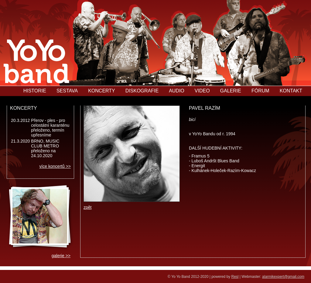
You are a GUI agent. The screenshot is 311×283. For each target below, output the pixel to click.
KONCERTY (101, 90)
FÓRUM (260, 90)
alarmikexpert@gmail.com (283, 276)
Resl (235, 276)
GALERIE (230, 90)
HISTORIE (34, 90)
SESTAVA (67, 90)
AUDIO (176, 90)
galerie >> (61, 255)
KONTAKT (291, 90)
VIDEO (202, 90)
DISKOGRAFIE (142, 90)
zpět (87, 207)
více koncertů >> (55, 166)
